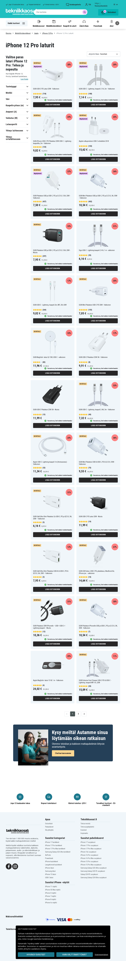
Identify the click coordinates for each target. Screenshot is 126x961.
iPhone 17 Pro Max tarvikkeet (55, 849)
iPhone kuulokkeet (51, 861)
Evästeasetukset (101, 954)
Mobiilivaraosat (38, 23)
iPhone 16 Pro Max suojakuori (91, 858)
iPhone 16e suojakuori (88, 852)
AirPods (48, 855)
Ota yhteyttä (49, 830)
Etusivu (8, 33)
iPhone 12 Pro (47, 33)
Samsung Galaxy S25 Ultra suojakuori (94, 868)
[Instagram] (15, 866)
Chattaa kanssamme (63, 753)
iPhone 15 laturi (50, 874)
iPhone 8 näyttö (50, 899)
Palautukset (49, 827)
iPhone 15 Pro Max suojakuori (91, 865)
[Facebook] (9, 866)
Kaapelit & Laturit (69, 23)
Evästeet (84, 830)
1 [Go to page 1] (72, 714)
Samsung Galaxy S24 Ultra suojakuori (94, 878)
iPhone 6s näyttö (51, 903)
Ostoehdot (49, 824)
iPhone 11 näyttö (51, 887)
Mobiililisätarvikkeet (54, 23)
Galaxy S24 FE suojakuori (89, 874)
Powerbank (98, 23)
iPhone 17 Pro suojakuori (89, 845)
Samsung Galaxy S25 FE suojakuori (93, 871)
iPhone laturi (49, 868)
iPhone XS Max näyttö (52, 890)
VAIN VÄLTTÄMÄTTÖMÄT (74, 954)
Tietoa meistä (85, 824)
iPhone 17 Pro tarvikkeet (53, 845)
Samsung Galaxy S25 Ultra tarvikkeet (57, 852)
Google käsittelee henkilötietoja (40, 939)
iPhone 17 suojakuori (88, 842)
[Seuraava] (117, 23)
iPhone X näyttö (50, 893)
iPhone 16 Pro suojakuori (89, 855)
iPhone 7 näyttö (50, 896)
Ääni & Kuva (83, 23)
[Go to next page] (84, 713)
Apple (36, 33)
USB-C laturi (49, 878)
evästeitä (75, 933)
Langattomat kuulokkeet (53, 865)
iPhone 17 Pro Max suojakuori (91, 849)
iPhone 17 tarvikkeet (52, 842)
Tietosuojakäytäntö (87, 827)
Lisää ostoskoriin (52, 105)
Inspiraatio (84, 833)
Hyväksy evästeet (36, 954)
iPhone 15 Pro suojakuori (89, 861)
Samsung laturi (50, 871)
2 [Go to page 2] (78, 714)
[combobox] (60, 12)
